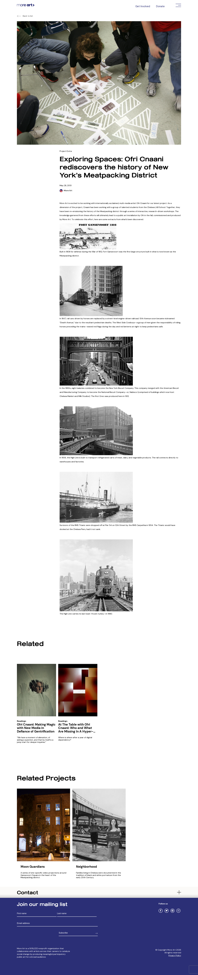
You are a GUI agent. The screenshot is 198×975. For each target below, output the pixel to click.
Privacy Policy (174, 955)
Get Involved (142, 6)
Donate (160, 6)
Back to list (28, 16)
